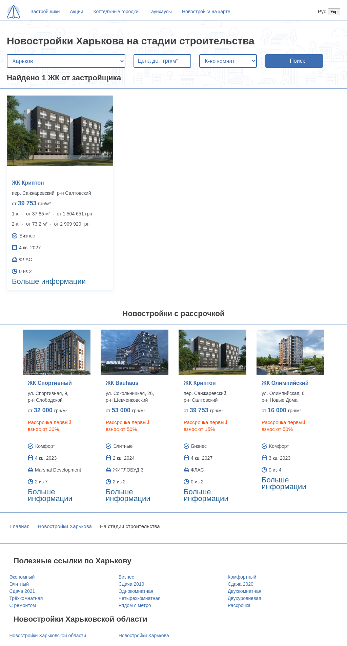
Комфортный (242, 577)
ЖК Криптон (28, 183)
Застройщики (45, 11)
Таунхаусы (160, 11)
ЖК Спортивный (50, 383)
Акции (76, 11)
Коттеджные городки (115, 11)
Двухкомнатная (244, 591)
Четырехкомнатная (140, 598)
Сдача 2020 (240, 584)
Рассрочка (239, 605)
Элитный (19, 584)
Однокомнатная (136, 591)
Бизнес (126, 577)
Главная (19, 526)
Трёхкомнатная (26, 598)
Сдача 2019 (131, 584)
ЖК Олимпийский (285, 383)
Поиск (297, 61)
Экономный (22, 577)
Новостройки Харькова (65, 526)
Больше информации (49, 281)
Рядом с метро (135, 605)
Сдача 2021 (22, 591)
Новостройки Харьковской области (47, 635)
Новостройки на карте (206, 11)
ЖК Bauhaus (122, 383)
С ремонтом (22, 605)
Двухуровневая (244, 598)
